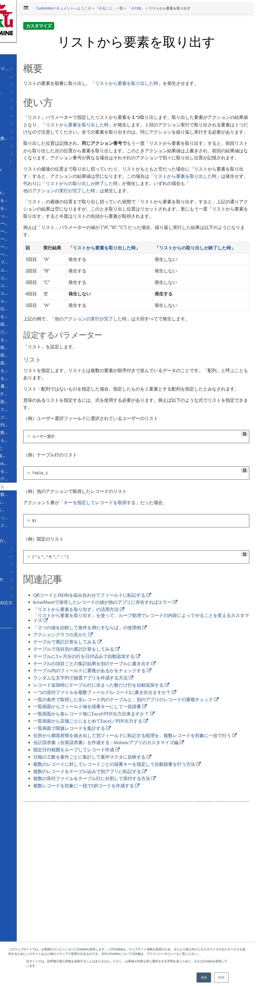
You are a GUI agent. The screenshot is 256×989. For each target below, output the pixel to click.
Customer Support (18, 646)
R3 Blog (11, 653)
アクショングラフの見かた (131, 780)
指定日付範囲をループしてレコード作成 (144, 909)
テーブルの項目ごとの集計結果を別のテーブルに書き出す (162, 808)
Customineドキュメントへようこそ (131, 10)
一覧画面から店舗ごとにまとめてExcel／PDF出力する (158, 873)
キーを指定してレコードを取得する (167, 643)
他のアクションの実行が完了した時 (145, 256)
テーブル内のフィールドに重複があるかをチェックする (160, 815)
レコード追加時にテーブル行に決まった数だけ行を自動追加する (169, 830)
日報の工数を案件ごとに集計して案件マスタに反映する (160, 916)
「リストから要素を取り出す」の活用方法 (146, 754)
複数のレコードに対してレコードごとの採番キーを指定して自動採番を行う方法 (168, 925)
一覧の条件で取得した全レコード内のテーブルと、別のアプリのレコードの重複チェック (168, 850)
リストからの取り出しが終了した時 (149, 249)
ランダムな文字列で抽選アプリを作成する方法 (151, 822)
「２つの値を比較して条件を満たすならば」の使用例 (158, 772)
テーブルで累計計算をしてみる (135, 787)
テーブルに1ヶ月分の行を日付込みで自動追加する (154, 801)
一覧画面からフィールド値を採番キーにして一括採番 (158, 859)
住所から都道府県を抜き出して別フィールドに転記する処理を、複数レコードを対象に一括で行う (168, 889)
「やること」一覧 (177, 10)
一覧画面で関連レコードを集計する (140, 880)
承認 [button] (204, 977)
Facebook (12, 660)
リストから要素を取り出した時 (194, 106)
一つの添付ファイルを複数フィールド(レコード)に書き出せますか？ (169, 838)
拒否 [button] (221, 977)
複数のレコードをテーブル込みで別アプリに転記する (158, 935)
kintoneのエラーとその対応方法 (32, 605)
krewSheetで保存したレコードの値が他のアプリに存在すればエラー (170, 745)
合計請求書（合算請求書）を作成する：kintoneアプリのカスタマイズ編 (169, 900)
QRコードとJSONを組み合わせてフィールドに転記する (160, 736)
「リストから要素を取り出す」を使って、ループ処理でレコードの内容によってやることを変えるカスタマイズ (168, 763)
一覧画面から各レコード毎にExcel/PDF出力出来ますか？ (161, 866)
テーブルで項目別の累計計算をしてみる (144, 794)
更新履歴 (12, 612)
